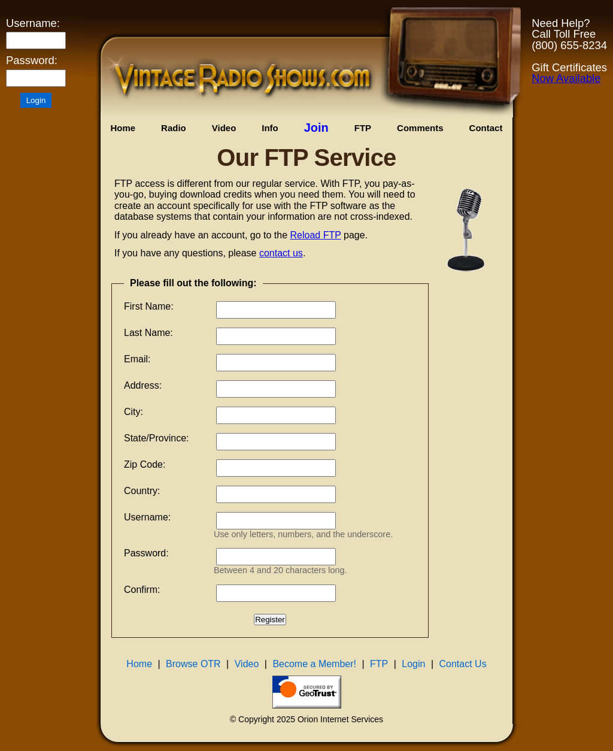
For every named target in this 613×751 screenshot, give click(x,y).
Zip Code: (144, 464)
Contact (486, 128)
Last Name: (148, 333)
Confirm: (142, 590)
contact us (281, 253)
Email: (137, 359)
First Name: (149, 306)
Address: (143, 385)
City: (133, 412)
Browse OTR (193, 664)
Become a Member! (314, 664)
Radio (173, 128)
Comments (420, 128)
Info (270, 128)
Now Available (566, 78)
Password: (31, 60)
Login (413, 664)
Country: (142, 491)
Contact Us (463, 664)
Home (122, 128)
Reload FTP (315, 235)
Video (224, 128)
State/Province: (156, 438)
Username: (33, 23)
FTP (362, 128)
